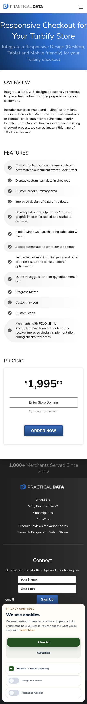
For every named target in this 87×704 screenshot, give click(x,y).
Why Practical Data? (43, 506)
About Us (43, 500)
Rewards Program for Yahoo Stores (43, 532)
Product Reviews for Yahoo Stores (43, 526)
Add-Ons (43, 519)
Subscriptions (43, 513)
